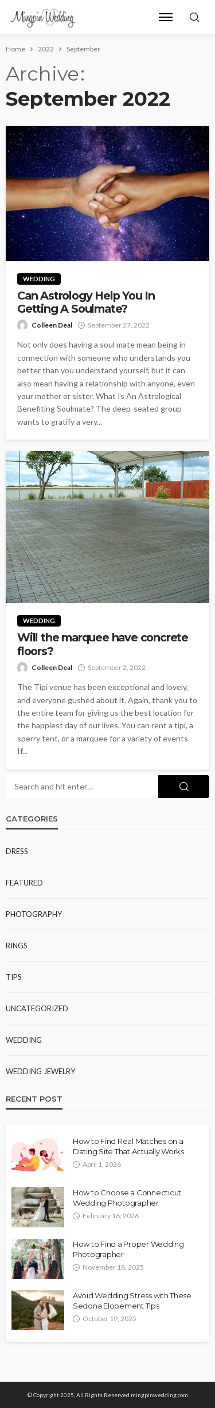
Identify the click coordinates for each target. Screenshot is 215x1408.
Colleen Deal (52, 325)
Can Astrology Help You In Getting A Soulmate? (86, 302)
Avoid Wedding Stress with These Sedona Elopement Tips (132, 1300)
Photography (34, 914)
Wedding (39, 278)
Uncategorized (37, 1008)
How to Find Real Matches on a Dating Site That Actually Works (128, 1146)
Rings (17, 945)
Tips (14, 977)
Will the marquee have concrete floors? (102, 644)
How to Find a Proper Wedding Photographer (128, 1249)
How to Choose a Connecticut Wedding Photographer (127, 1197)
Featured (24, 882)
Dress (17, 851)
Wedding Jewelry (40, 1071)
